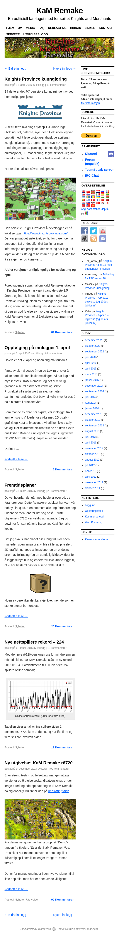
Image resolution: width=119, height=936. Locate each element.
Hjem (10, 28)
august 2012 (92, 459)
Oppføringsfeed (94, 510)
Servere (13, 34)
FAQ (41, 28)
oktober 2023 (92, 345)
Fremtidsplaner (20, 485)
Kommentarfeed (94, 516)
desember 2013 (94, 414)
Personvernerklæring (97, 539)
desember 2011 (94, 482)
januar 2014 (92, 408)
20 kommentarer (56, 491)
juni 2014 (90, 397)
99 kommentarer (59, 768)
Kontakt (106, 28)
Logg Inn (90, 505)
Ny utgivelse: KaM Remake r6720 (39, 762)
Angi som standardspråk (95, 209)
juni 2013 (90, 436)
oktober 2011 (92, 488)
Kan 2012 (90, 471)
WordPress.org (93, 522)
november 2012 (94, 448)
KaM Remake (59, 10)
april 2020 (91, 362)
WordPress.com (88, 929)
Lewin (44, 768)
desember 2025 (94, 340)
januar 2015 (92, 380)
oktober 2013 (92, 419)
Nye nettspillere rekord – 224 (34, 642)
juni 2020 (90, 357)
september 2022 (94, 351)
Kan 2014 (90, 402)
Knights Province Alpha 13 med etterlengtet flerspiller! (98, 264)
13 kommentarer (56, 647)
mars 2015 (91, 374)
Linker (90, 28)
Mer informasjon (90, 103)
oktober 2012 (92, 454)
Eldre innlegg (15, 68)
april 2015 (91, 368)
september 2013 (94, 425)
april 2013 (91, 442)
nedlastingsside (59, 791)
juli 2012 (90, 465)
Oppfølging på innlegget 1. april (37, 347)
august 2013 (92, 431)
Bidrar (75, 28)
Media (30, 28)
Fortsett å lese (16, 459)
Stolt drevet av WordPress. (36, 929)
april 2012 (91, 476)
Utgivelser (32, 899)
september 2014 (94, 391)
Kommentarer (62, 332)
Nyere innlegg (64, 68)
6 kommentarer (54, 353)
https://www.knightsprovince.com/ (45, 233)
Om (20, 28)
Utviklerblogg (35, 34)
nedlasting (57, 28)
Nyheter (20, 332)
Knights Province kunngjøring (36, 79)
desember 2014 (94, 385)
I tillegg (40, 84)
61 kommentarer (55, 84)
